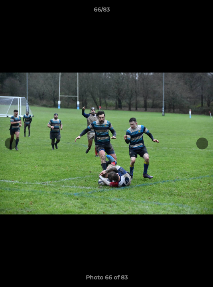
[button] (184, 11)
